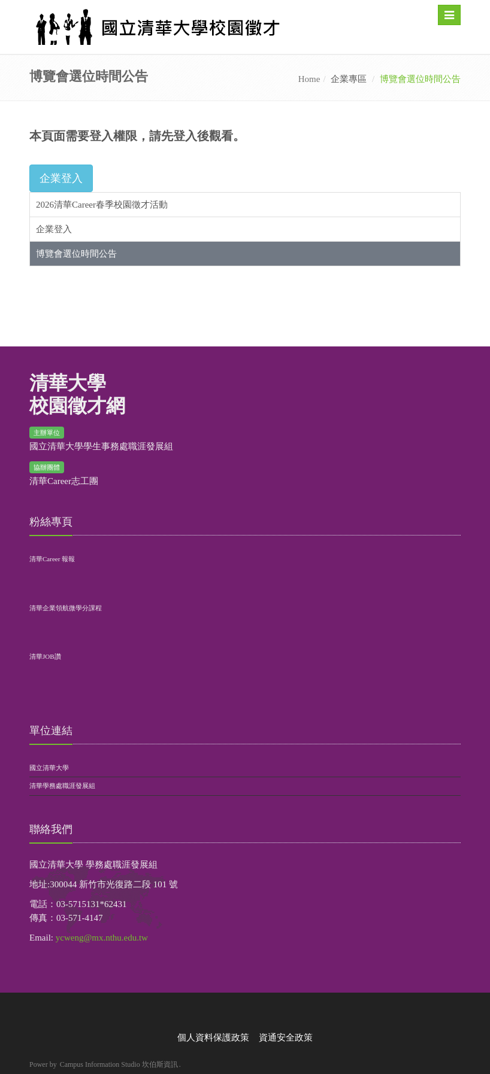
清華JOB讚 (45, 656)
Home (309, 79)
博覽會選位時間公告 (76, 253)
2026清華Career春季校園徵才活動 (102, 204)
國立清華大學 (49, 767)
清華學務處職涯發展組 (62, 785)
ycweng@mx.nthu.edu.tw (102, 937)
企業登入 (54, 229)
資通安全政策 (286, 1037)
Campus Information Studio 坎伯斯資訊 (119, 1064)
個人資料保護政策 (213, 1037)
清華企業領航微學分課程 (65, 607)
